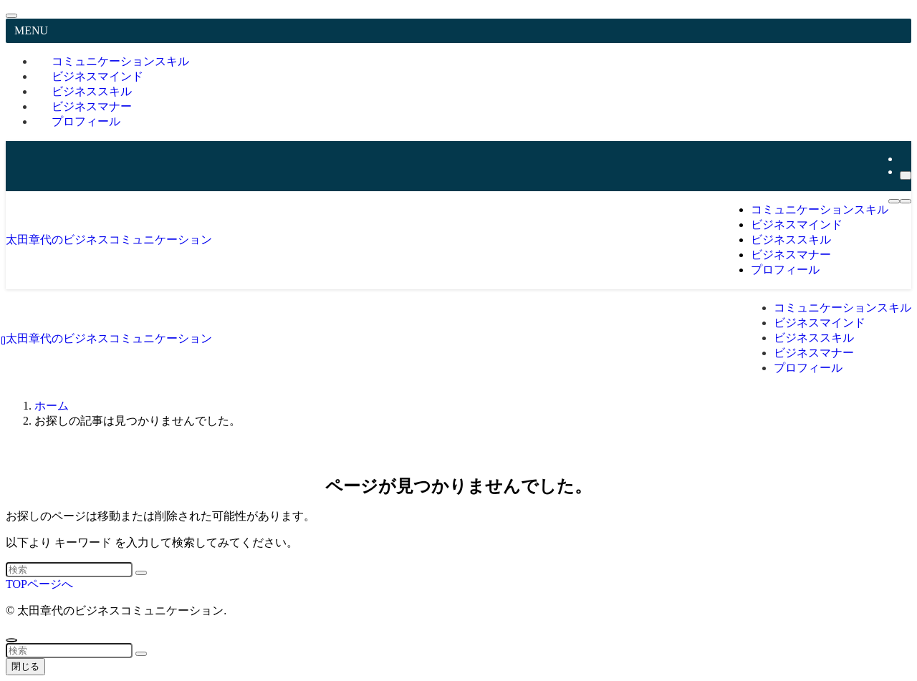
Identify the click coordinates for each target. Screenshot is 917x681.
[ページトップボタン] (11, 640)
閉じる (25, 666)
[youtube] (904, 159)
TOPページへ (39, 584)
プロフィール (86, 121)
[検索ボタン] (905, 201)
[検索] (905, 175)
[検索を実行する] (141, 573)
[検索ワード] (69, 569)
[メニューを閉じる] (11, 16)
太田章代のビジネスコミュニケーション (109, 239)
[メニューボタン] (894, 201)
